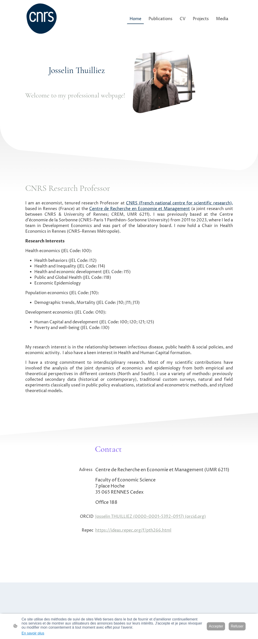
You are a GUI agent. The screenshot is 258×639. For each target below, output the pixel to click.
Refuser (237, 626)
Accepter (216, 626)
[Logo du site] (41, 19)
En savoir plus (33, 633)
